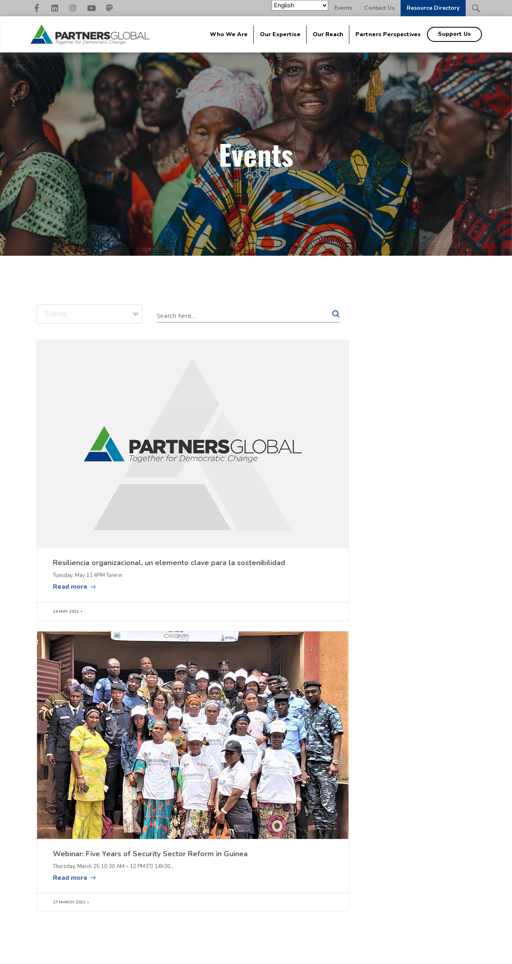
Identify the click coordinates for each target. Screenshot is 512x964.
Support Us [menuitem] (454, 34)
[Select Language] (300, 5)
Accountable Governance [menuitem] (234, 866)
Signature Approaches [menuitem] (159, 879)
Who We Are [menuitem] (229, 34)
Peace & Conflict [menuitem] (222, 900)
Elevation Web (355, 953)
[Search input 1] (236, 314)
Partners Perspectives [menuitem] (388, 34)
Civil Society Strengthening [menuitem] (219, 883)
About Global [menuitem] (159, 866)
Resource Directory (433, 8)
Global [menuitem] (151, 849)
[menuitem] (377, 864)
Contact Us (379, 8)
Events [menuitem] (351, 877)
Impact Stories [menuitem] (290, 879)
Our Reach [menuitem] (328, 34)
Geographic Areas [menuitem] (295, 893)
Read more (70, 492)
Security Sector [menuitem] (221, 914)
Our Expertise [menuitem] (280, 34)
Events (343, 8)
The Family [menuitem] (298, 866)
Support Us (451, 853)
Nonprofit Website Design (290, 953)
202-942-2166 (63, 879)
